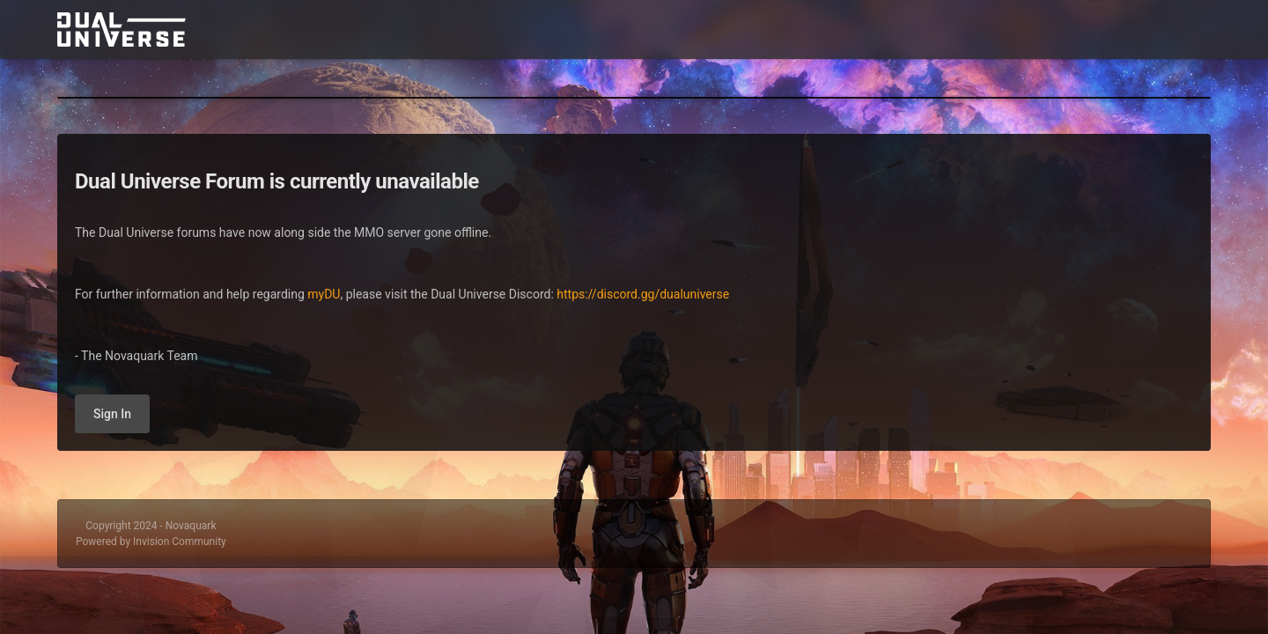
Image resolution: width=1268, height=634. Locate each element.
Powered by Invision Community (151, 541)
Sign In (112, 414)
